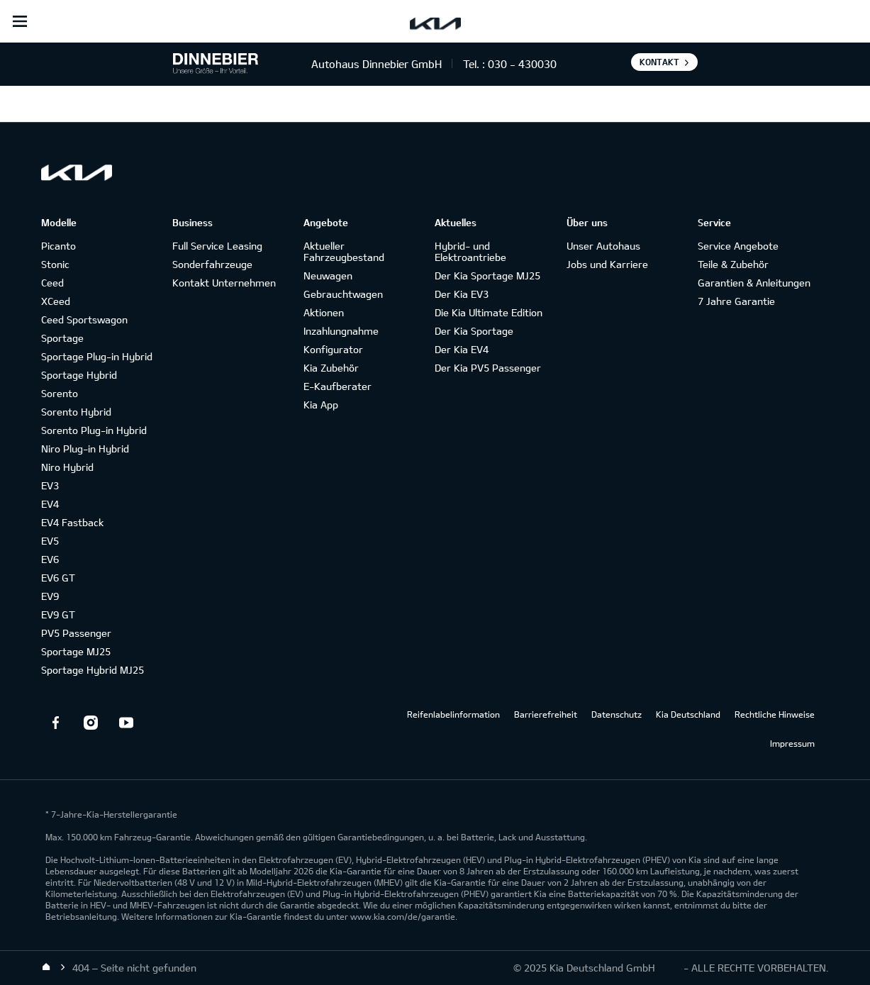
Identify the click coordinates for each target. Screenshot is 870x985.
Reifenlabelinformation (453, 714)
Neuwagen (327, 275)
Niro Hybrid (67, 467)
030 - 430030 (522, 63)
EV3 (50, 485)
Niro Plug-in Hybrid (85, 449)
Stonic (55, 264)
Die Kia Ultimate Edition (488, 312)
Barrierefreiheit (545, 714)
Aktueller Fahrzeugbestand (343, 251)
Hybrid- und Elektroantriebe (470, 251)
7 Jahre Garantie (736, 301)
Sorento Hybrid (76, 412)
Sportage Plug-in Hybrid (96, 356)
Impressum (792, 743)
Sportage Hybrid (79, 375)
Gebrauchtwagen (343, 294)
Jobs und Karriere (607, 264)
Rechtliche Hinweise (775, 714)
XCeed (55, 301)
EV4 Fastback (72, 522)
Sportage (62, 338)
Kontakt (659, 62)
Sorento (59, 393)
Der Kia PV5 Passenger (488, 368)
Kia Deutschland (688, 714)
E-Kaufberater (337, 386)
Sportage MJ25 (76, 651)
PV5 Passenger (76, 633)
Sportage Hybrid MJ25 (92, 670)
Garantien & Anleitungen (754, 283)
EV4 (50, 504)
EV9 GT (58, 614)
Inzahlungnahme (341, 331)
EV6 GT (58, 578)
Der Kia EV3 (462, 294)
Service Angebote (738, 246)
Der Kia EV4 (462, 349)
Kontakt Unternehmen (224, 283)
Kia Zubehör (331, 368)
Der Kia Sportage (474, 331)
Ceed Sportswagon (84, 319)
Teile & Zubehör (733, 264)
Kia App (320, 405)
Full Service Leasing (217, 246)
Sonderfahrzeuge (212, 264)
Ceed (52, 283)
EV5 (50, 541)
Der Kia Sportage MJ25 (487, 275)
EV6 (50, 559)
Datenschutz (616, 714)
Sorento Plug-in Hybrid (94, 430)
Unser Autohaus (603, 246)
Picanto (58, 246)
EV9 (50, 596)
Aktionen (323, 312)
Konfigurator (333, 349)
